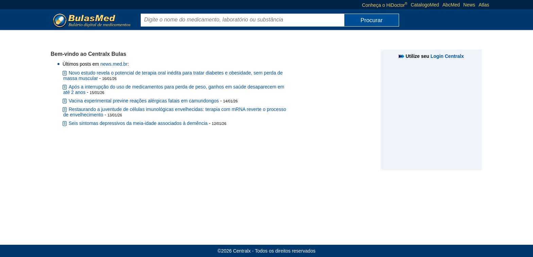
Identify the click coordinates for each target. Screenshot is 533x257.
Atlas (484, 4)
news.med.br (113, 64)
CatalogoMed (425, 4)
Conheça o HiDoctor (384, 5)
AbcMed (451, 4)
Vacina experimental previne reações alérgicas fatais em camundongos (144, 100)
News (469, 4)
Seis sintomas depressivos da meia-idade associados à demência (138, 123)
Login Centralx (447, 56)
